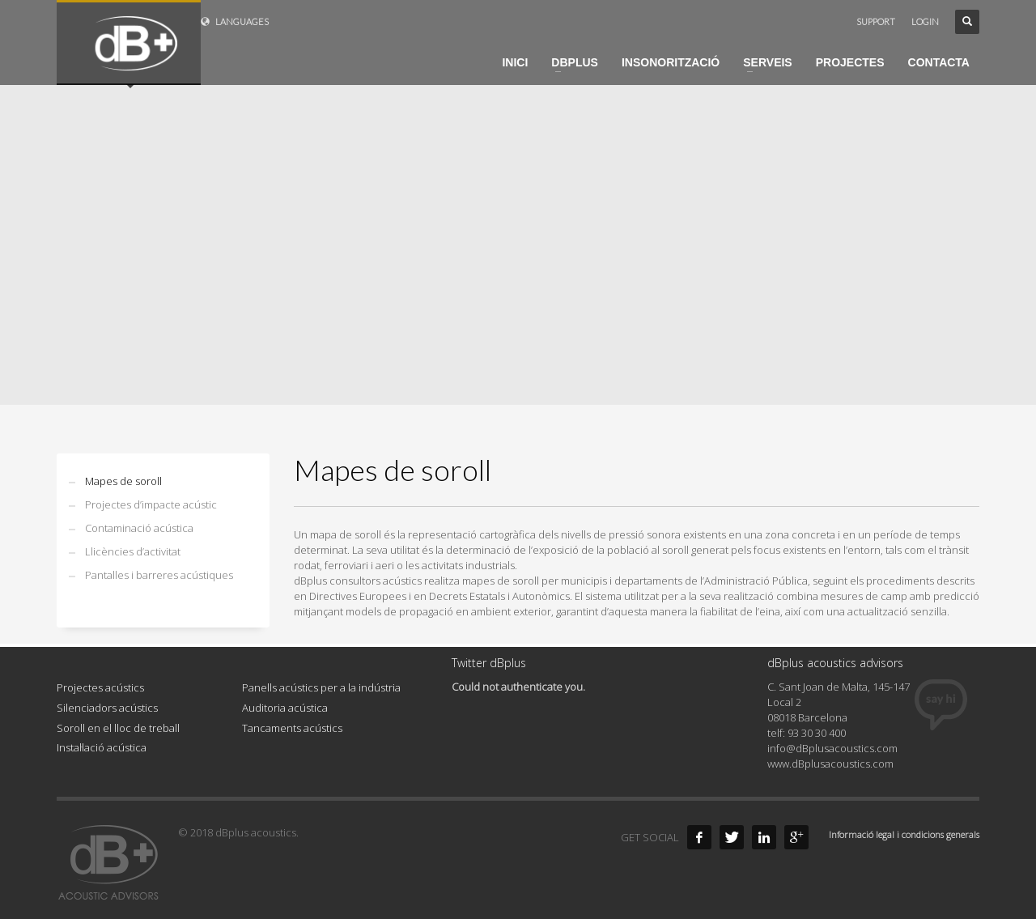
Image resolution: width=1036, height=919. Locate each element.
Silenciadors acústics (107, 707)
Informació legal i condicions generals (904, 834)
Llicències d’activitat (132, 551)
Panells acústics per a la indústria (321, 687)
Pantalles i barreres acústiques (159, 575)
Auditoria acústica (285, 707)
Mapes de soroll (123, 481)
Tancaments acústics (292, 728)
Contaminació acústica (139, 528)
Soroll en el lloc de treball (118, 728)
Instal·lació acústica (101, 747)
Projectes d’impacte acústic (151, 504)
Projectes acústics (100, 687)
